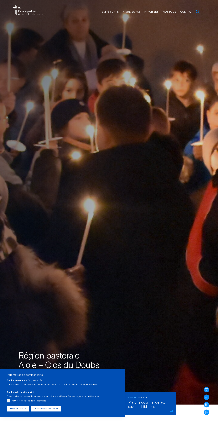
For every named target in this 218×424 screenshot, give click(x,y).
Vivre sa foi (131, 11)
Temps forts (109, 11)
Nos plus (169, 11)
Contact (186, 11)
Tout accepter (18, 409)
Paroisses (151, 11)
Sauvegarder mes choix (46, 409)
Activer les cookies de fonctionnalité (29, 400)
